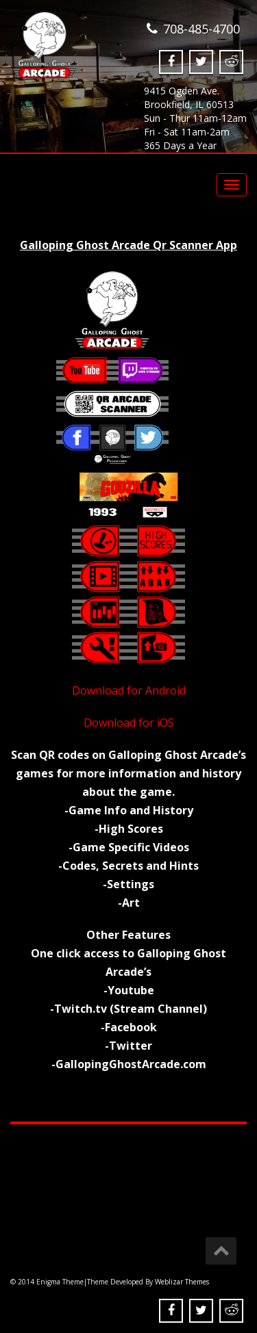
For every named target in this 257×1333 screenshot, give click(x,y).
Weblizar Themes (182, 1281)
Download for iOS (129, 722)
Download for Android (129, 690)
